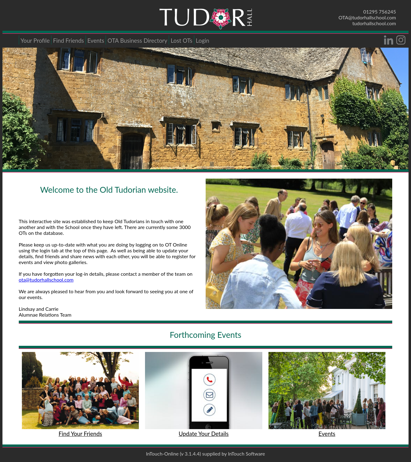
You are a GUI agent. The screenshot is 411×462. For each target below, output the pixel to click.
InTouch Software (246, 453)
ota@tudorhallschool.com (46, 279)
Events (95, 40)
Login (202, 40)
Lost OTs (181, 40)
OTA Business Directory (137, 40)
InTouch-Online (162, 453)
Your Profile (35, 40)
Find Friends (68, 40)
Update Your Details (204, 433)
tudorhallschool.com (374, 23)
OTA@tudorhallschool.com (367, 17)
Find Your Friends (80, 433)
